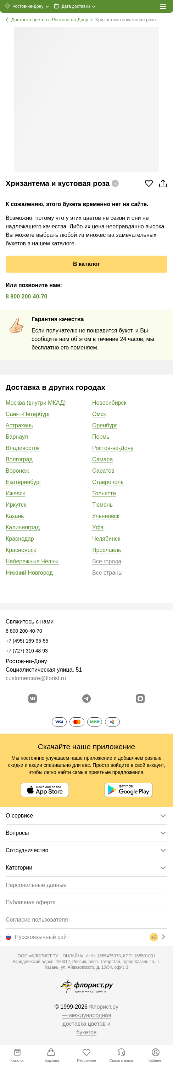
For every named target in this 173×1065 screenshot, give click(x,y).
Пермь (101, 437)
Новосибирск (109, 403)
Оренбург (104, 425)
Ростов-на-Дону (113, 448)
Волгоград (19, 459)
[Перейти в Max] (140, 698)
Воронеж (17, 471)
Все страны (107, 573)
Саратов (103, 471)
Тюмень (102, 505)
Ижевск (15, 493)
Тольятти (104, 493)
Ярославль (106, 550)
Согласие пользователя (37, 920)
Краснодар (20, 539)
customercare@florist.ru (36, 678)
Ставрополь (108, 482)
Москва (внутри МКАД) (36, 403)
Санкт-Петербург (28, 414)
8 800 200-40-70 (26, 297)
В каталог (86, 264)
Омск (99, 414)
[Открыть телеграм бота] (86, 698)
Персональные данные (36, 885)
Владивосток (22, 448)
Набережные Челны (32, 561)
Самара (102, 459)
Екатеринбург (23, 482)
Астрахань (19, 425)
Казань (15, 516)
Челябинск (106, 539)
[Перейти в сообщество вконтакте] (33, 698)
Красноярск (21, 550)
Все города (106, 561)
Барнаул (17, 437)
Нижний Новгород (29, 573)
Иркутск (16, 505)
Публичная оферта (31, 902)
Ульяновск (105, 516)
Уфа (98, 527)
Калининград (23, 527)
